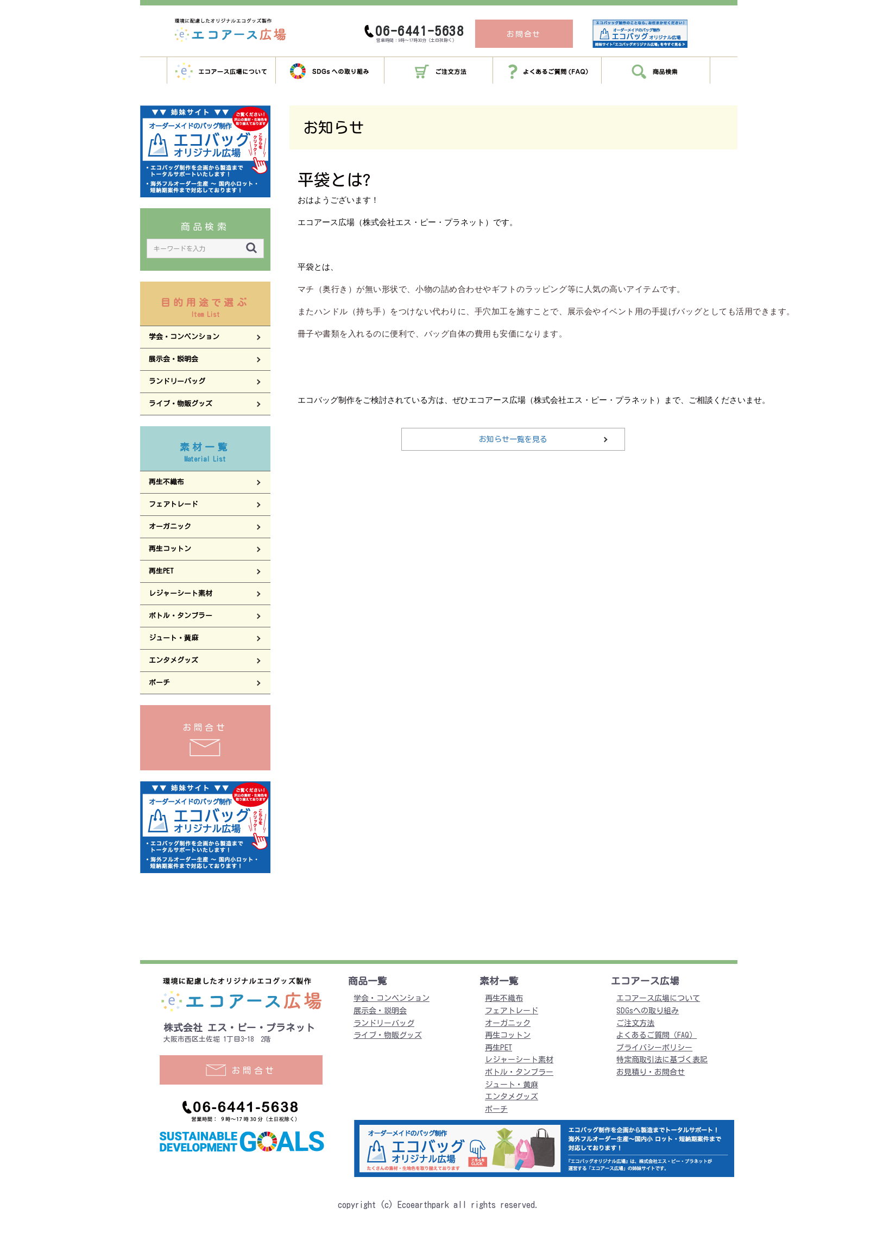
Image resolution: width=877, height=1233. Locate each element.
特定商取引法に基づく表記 (662, 1059)
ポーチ (496, 1109)
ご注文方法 (635, 1023)
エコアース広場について (658, 998)
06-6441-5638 (419, 31)
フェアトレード (511, 1010)
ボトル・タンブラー (519, 1072)
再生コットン (508, 1035)
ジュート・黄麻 (511, 1084)
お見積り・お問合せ (650, 1072)
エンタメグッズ (511, 1096)
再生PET (498, 1047)
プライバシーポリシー (654, 1047)
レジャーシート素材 (519, 1059)
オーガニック (508, 1023)
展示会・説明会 (380, 1010)
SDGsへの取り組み (647, 1010)
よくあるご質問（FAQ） (656, 1035)
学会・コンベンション (392, 998)
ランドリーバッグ (384, 1023)
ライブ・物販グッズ (388, 1035)
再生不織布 (504, 998)
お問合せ (205, 739)
